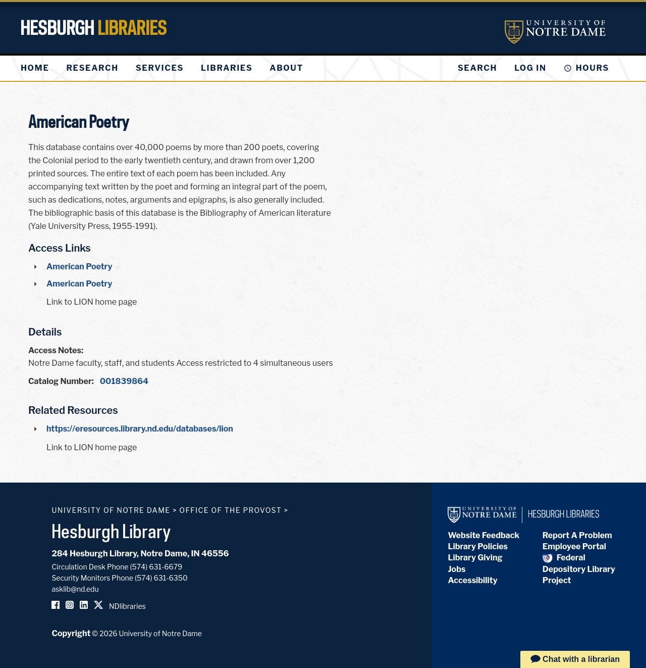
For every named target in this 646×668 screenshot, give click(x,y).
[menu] (170, 68)
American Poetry (79, 266)
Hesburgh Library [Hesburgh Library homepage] (111, 531)
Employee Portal (574, 546)
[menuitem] (34, 68)
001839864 (124, 381)
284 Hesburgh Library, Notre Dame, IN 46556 (140, 553)
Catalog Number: (61, 381)
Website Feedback (483, 535)
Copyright (70, 633)
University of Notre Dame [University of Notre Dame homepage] (110, 510)
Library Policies (478, 546)
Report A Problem (577, 535)
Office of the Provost (230, 510)
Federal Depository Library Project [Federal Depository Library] (579, 569)
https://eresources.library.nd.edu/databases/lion (139, 429)
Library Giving (475, 557)
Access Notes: (55, 350)
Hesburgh (93, 27)
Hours (592, 68)
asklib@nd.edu (74, 589)
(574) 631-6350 (161, 578)
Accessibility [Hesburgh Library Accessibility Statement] (472, 580)
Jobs (456, 569)
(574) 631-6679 (156, 566)
